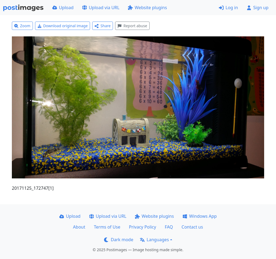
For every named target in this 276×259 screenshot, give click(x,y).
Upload (63, 8)
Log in (228, 8)
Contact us (192, 227)
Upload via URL (100, 8)
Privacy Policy (142, 227)
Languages (154, 240)
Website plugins (147, 8)
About (79, 227)
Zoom (22, 25)
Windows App (199, 216)
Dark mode (118, 240)
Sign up (257, 8)
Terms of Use (107, 227)
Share (103, 25)
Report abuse (132, 25)
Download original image (62, 25)
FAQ (169, 227)
